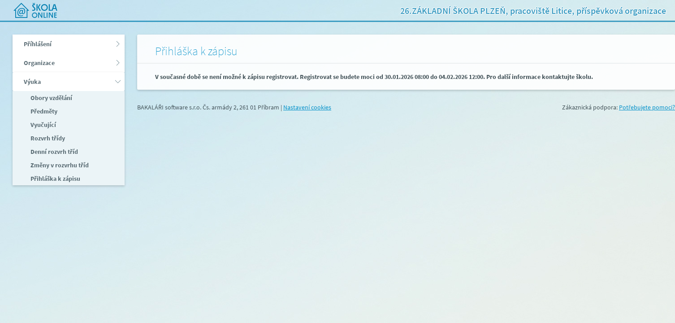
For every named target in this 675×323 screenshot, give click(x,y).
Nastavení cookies (307, 107)
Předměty (43, 111)
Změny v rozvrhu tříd (59, 165)
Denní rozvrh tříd (53, 152)
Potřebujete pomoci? (647, 107)
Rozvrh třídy (47, 138)
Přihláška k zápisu (54, 179)
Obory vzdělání (50, 98)
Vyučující (42, 125)
